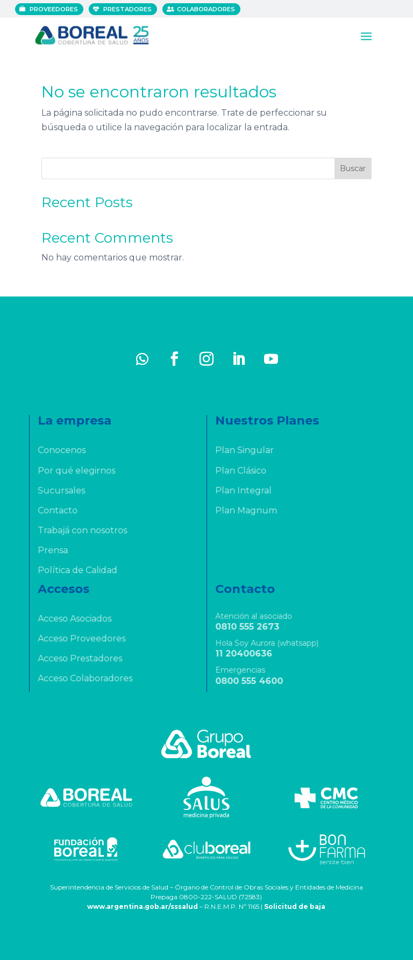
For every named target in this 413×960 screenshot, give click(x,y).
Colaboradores (206, 9)
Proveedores (54, 9)
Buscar (353, 168)
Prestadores (128, 9)
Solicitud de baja (294, 906)
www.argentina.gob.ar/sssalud (142, 906)
